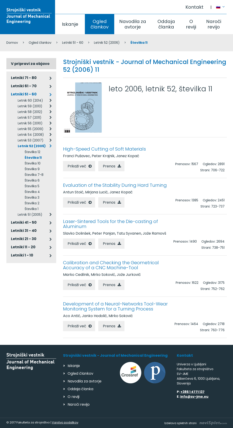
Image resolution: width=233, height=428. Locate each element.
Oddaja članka (166, 24)
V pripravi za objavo (30, 63)
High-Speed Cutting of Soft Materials (104, 149)
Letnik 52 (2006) (107, 42)
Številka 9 (32, 169)
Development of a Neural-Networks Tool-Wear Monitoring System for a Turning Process (115, 306)
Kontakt (194, 7)
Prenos (109, 166)
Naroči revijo (213, 24)
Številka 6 (32, 180)
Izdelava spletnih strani (195, 423)
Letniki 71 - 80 (24, 77)
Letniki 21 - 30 (23, 238)
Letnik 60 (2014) (30, 100)
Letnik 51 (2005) (30, 214)
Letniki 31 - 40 (24, 230)
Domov (12, 42)
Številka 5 (32, 186)
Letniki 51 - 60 (72, 42)
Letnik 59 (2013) (30, 106)
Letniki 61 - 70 (24, 86)
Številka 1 (31, 209)
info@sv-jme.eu (194, 396)
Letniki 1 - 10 (22, 255)
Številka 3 (32, 197)
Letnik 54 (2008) (31, 134)
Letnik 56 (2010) (30, 123)
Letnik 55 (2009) (30, 129)
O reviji (191, 24)
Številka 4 (32, 192)
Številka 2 (32, 203)
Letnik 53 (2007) (30, 140)
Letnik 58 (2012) (30, 112)
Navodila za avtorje (132, 24)
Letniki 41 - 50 (24, 222)
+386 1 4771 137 (192, 392)
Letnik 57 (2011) (29, 117)
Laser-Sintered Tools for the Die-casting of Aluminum (110, 224)
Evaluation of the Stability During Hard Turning (115, 185)
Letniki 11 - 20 (23, 247)
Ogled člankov (100, 24)
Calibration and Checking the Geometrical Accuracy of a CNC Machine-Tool (111, 265)
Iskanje (70, 24)
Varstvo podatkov (65, 422)
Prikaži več (77, 166)
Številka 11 (33, 157)
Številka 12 (32, 152)
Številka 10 (33, 163)
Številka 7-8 (34, 174)
